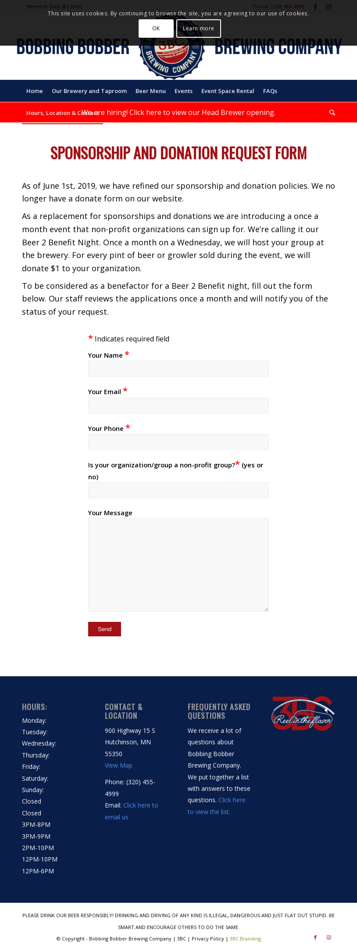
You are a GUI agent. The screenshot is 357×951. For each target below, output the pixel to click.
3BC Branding (245, 938)
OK (156, 28)
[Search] (330, 113)
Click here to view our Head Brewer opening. (202, 112)
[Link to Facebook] (315, 937)
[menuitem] (34, 91)
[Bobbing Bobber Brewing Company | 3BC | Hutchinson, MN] (178, 46)
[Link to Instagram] (328, 937)
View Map (118, 765)
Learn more (198, 28)
